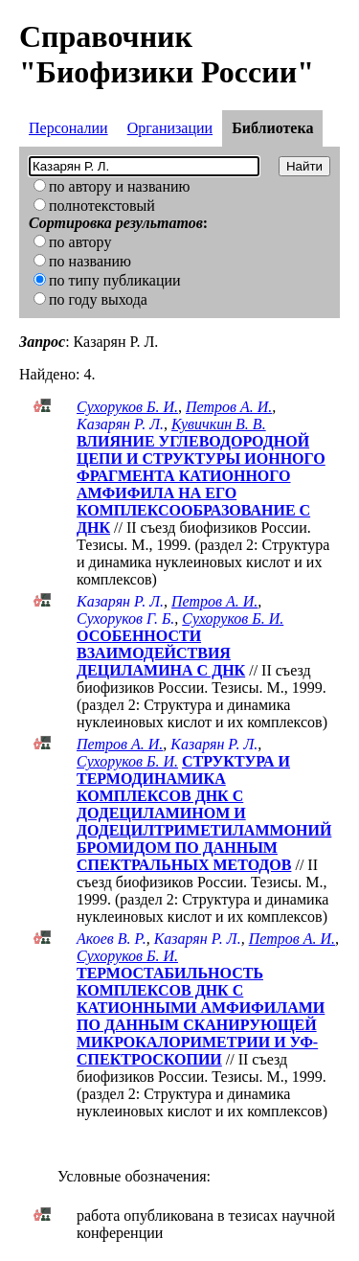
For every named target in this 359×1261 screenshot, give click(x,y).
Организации (170, 128)
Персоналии (68, 128)
